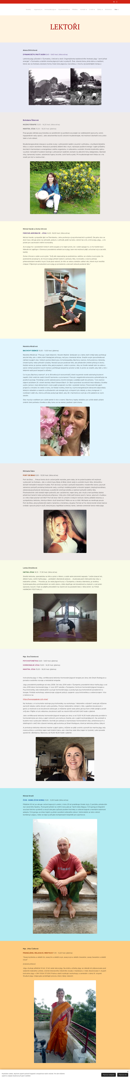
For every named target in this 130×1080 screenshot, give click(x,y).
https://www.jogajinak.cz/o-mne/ (35, 699)
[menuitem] (25, 9)
